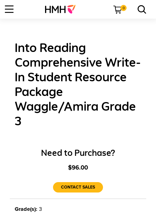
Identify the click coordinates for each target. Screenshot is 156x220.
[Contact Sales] (78, 187)
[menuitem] (62, 9)
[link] (62, 9)
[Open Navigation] (9, 9)
